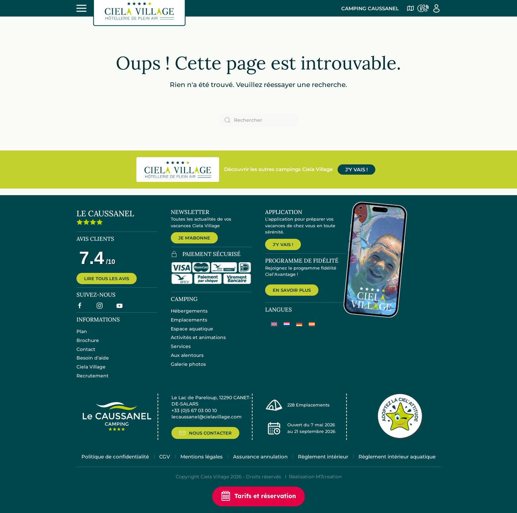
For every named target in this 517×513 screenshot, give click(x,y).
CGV (164, 466)
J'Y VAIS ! (356, 169)
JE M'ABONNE (194, 237)
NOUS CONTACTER (205, 441)
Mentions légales (201, 466)
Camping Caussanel (370, 8)
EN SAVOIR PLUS (292, 296)
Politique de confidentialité (115, 466)
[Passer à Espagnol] (312, 331)
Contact (85, 354)
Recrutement (92, 381)
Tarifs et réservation (258, 496)
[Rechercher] (258, 120)
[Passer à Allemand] (299, 331)
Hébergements (189, 316)
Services (181, 352)
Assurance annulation (260, 466)
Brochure (87, 346)
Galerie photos (188, 369)
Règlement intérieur (323, 466)
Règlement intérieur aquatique (397, 466)
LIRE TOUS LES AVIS (106, 283)
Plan (81, 337)
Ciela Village (91, 372)
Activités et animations (198, 343)
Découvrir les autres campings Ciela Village (278, 169)
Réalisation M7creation (315, 487)
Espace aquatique (192, 334)
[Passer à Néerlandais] (286, 331)
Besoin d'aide (92, 363)
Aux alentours (187, 360)
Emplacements (189, 325)
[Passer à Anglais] (274, 331)
